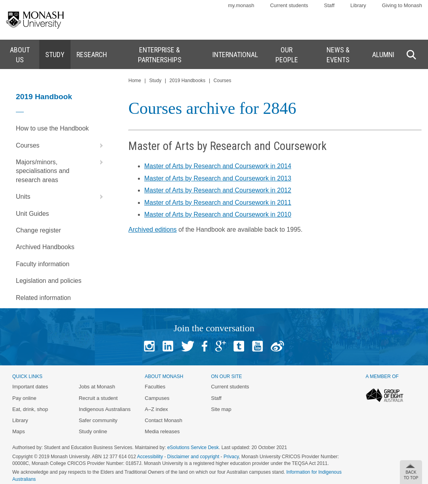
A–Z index (156, 409)
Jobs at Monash (97, 387)
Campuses (157, 398)
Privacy (231, 456)
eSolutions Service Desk (193, 447)
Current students (289, 5)
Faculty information (42, 264)
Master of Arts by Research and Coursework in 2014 (217, 166)
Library (358, 5)
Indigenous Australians (105, 409)
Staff (329, 5)
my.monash (241, 5)
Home (134, 80)
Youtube (257, 346)
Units (61, 196)
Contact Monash (163, 420)
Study (155, 80)
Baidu (277, 346)
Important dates (30, 387)
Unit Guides (32, 213)
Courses (61, 145)
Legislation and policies (48, 280)
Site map (221, 409)
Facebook (204, 346)
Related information (43, 297)
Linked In (167, 346)
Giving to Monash (402, 5)
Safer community (98, 420)
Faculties (155, 387)
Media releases (162, 431)
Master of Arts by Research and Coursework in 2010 (217, 214)
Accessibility (150, 456)
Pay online (24, 398)
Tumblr (238, 346)
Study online (93, 431)
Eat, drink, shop (30, 409)
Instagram (149, 346)
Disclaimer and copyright (193, 456)
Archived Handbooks (45, 247)
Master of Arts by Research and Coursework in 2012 (217, 190)
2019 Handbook (44, 96)
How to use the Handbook (52, 128)
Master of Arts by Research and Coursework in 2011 (217, 202)
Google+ (220, 346)
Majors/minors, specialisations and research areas (61, 168)
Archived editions (152, 229)
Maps (18, 431)
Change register (38, 230)
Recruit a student (98, 398)
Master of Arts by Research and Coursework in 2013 (217, 178)
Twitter (187, 346)
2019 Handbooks (188, 80)
